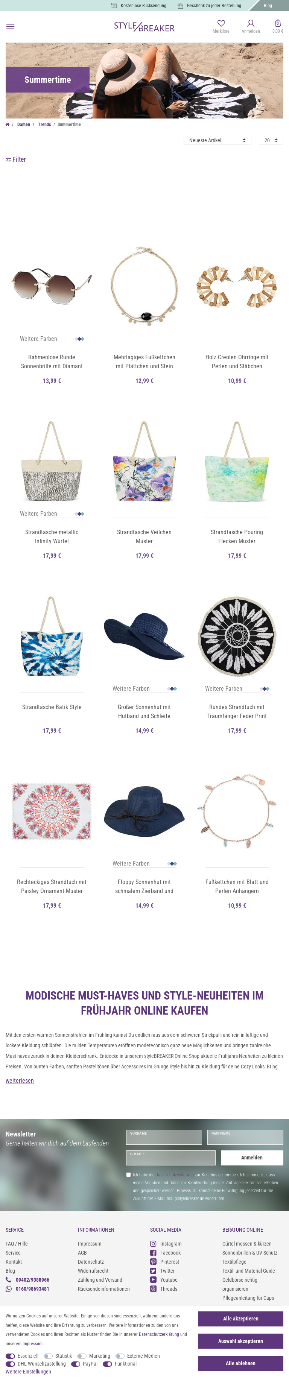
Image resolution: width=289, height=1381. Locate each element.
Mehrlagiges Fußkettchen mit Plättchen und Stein (144, 362)
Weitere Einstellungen (28, 1372)
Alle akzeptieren (241, 1319)
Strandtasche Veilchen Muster (144, 537)
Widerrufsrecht (93, 1271)
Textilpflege (234, 1262)
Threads (163, 1288)
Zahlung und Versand (100, 1280)
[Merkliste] (221, 27)
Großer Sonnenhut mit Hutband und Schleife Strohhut (144, 712)
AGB (82, 1253)
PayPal (90, 1364)
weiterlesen (20, 1080)
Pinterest (164, 1261)
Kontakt (14, 1262)
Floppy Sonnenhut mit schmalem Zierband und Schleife (144, 887)
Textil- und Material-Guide (248, 1271)
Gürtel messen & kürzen (247, 1244)
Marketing (99, 1356)
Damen (23, 124)
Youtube (164, 1279)
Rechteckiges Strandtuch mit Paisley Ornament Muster (52, 886)
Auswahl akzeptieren (240, 1341)
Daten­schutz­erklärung (159, 1334)
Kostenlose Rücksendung (143, 5)
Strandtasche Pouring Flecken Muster (237, 537)
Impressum (90, 1244)
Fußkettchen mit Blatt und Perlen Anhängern (237, 886)
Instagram (166, 1243)
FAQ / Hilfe (17, 1244)
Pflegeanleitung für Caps (248, 1298)
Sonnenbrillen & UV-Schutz (249, 1253)
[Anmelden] (251, 27)
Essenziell (28, 1356)
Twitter (162, 1270)
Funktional (126, 1364)
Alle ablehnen (241, 1363)
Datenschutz (91, 1262)
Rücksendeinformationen (104, 1289)
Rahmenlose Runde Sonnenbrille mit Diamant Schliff (52, 362)
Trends (44, 124)
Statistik (63, 1356)
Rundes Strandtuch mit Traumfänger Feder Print (237, 711)
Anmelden (252, 1158)
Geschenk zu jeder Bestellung (214, 5)
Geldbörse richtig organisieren (239, 1284)
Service (13, 1253)
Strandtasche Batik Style (52, 707)
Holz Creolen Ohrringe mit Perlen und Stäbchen (237, 362)
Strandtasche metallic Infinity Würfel (51, 537)
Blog (268, 5)
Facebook (165, 1252)
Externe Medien (143, 1356)
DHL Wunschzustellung (42, 1364)
